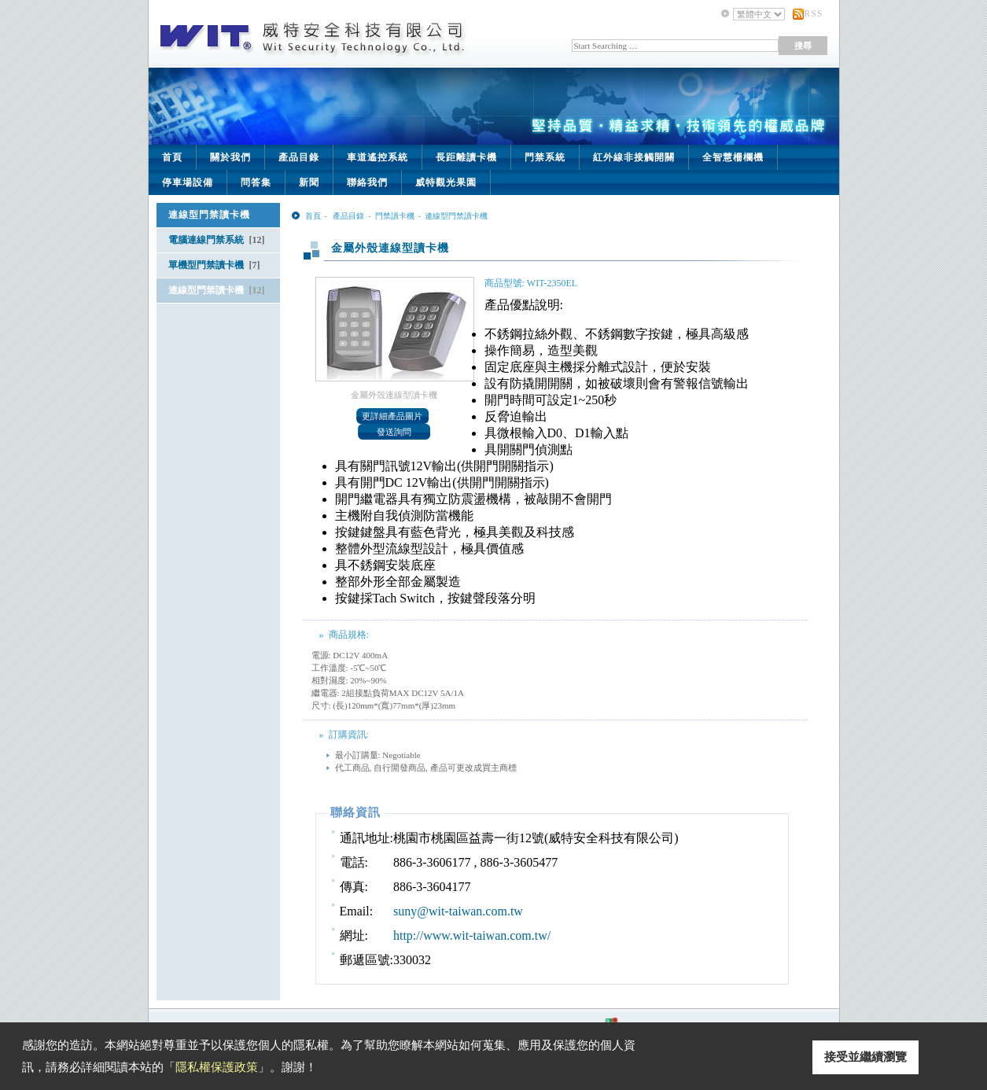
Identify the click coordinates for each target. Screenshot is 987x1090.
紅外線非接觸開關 (634, 157)
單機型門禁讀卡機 (214, 265)
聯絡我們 (367, 182)
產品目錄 (298, 157)
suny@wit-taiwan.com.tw (458, 911)
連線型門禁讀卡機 (216, 290)
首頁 (172, 157)
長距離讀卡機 (466, 157)
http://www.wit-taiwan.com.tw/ (472, 935)
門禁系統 (545, 157)
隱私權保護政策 (216, 1067)
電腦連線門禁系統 (216, 239)
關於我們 (230, 157)
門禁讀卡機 (394, 216)
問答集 (256, 182)
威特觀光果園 (446, 182)
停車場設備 (187, 182)
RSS (813, 13)
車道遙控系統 (377, 157)
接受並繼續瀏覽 (865, 1057)
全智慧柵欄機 (733, 157)
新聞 (309, 182)
